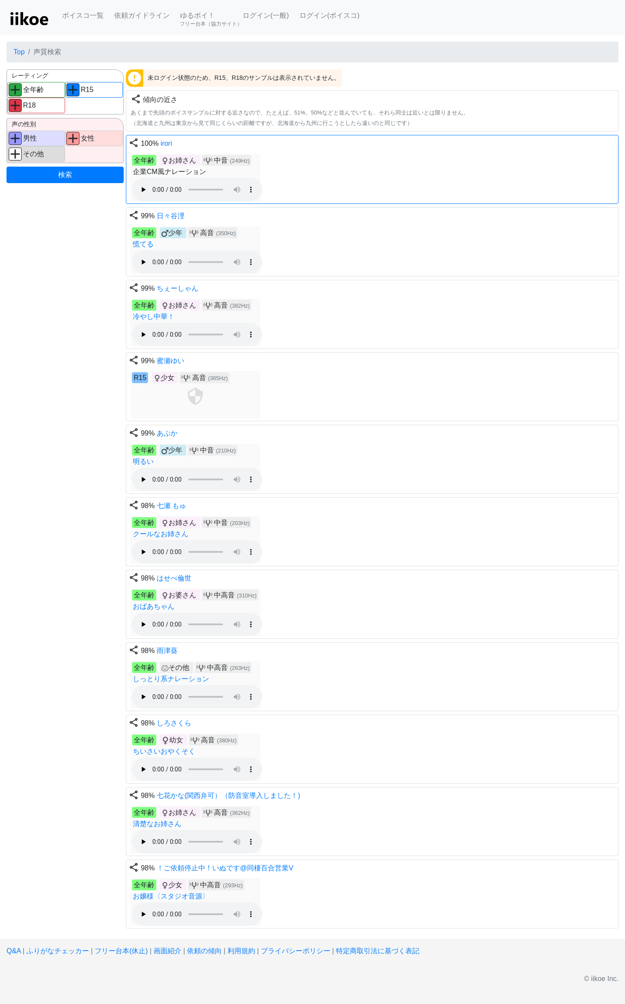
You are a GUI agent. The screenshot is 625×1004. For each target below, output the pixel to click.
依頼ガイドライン (142, 15)
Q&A (14, 951)
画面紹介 (167, 951)
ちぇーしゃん (177, 288)
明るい (143, 461)
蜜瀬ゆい (170, 360)
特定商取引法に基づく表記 (377, 951)
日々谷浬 (170, 216)
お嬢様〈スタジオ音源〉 (171, 896)
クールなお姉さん (160, 534)
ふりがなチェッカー (57, 951)
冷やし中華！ (153, 316)
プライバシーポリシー (295, 951)
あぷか (167, 433)
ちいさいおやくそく (164, 751)
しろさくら (174, 723)
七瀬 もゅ (171, 505)
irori (166, 143)
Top (19, 52)
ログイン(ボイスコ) (329, 15)
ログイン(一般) (266, 15)
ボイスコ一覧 (83, 15)
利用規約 (241, 951)
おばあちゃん (153, 606)
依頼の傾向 (204, 951)
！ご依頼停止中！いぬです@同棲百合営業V (225, 868)
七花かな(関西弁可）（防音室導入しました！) (228, 795)
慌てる (143, 244)
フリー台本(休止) (121, 951)
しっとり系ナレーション (171, 678)
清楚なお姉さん (157, 823)
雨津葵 (167, 650)
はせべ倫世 (174, 578)
